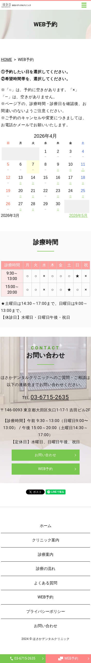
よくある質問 (45, 583)
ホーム (45, 525)
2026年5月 (78, 215)
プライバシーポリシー (45, 611)
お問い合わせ (45, 455)
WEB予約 (68, 658)
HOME (6, 59)
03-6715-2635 (22, 658)
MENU (84, 5)
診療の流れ (45, 568)
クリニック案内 (45, 540)
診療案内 (45, 554)
